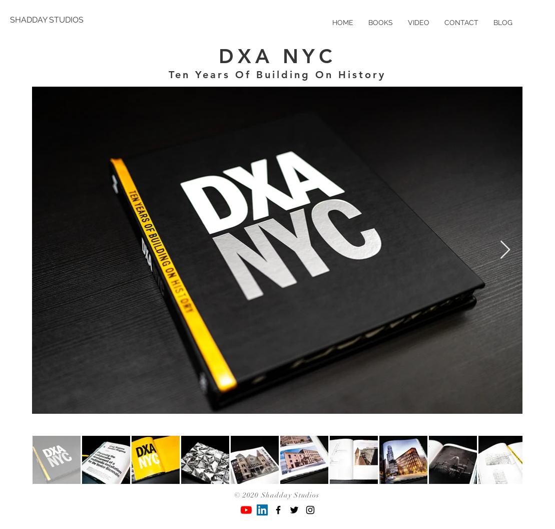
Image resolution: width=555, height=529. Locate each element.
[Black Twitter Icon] (294, 509)
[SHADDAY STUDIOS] (47, 20)
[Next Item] (505, 250)
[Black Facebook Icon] (278, 509)
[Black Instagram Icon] (310, 509)
